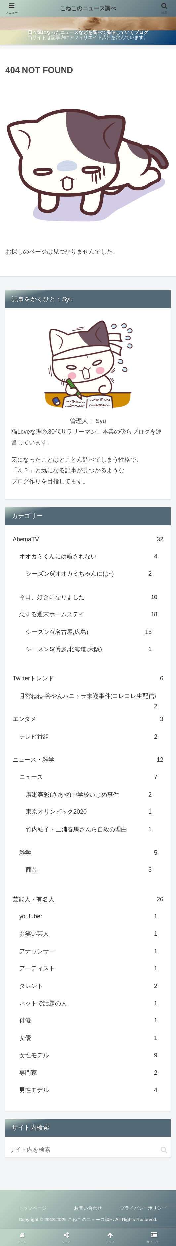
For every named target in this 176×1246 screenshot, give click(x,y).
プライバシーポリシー (143, 1208)
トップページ (33, 1208)
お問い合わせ (88, 1208)
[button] (164, 1150)
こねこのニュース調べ (88, 8)
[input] (88, 1150)
